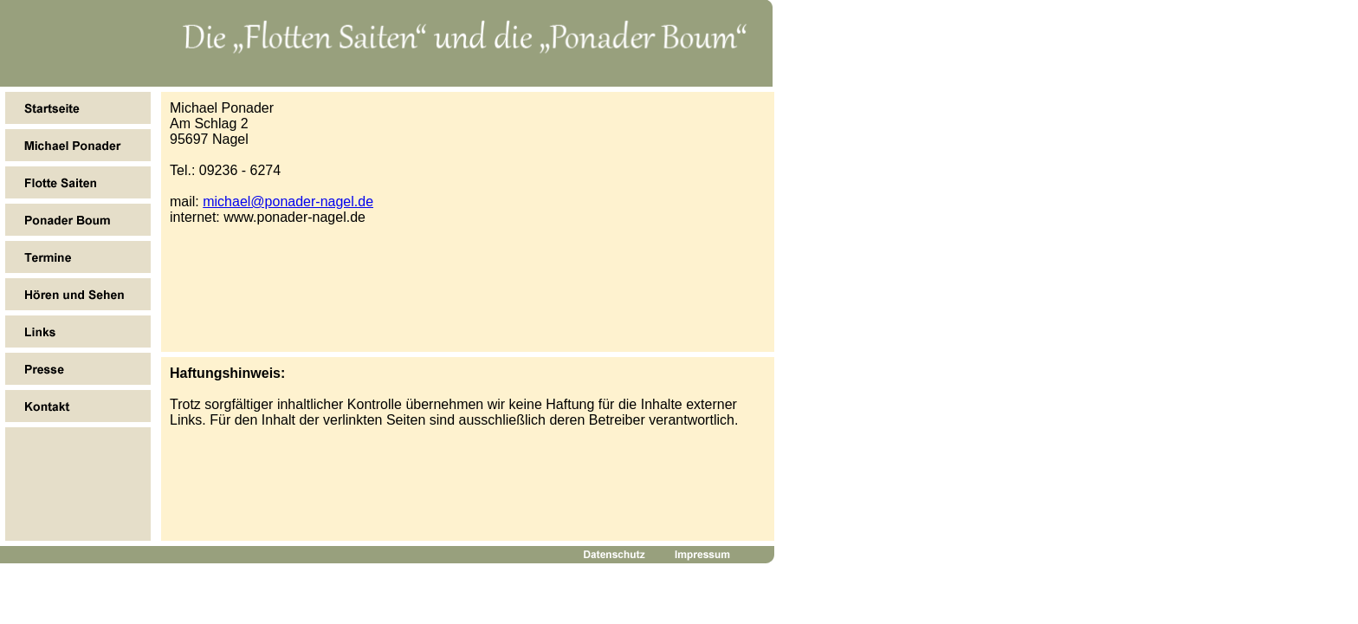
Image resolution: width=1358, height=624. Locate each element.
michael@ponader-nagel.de (288, 201)
